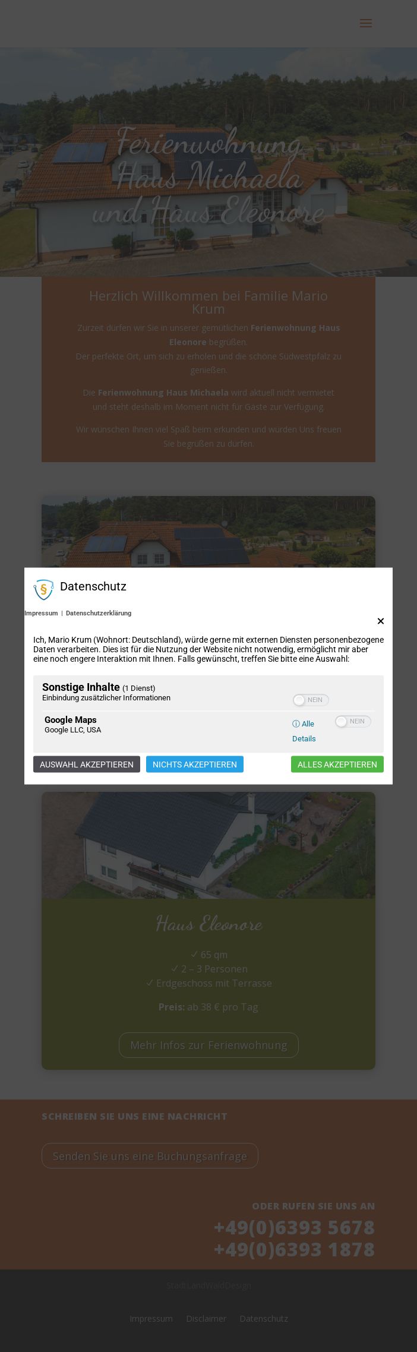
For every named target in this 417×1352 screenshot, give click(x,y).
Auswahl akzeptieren (87, 764)
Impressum (41, 613)
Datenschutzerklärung (98, 613)
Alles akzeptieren (337, 764)
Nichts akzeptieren (195, 764)
